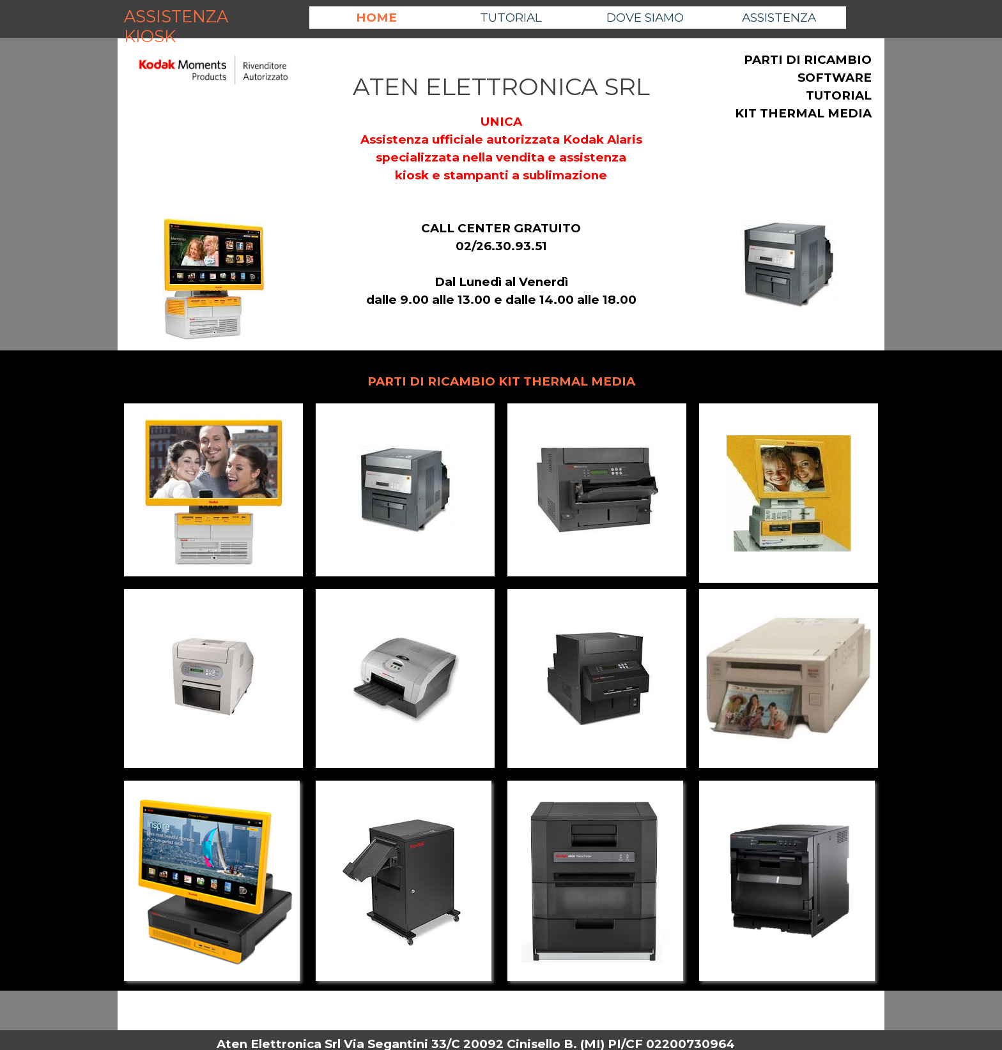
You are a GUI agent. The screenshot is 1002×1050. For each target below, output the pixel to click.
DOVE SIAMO (645, 17)
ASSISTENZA (779, 17)
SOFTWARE (835, 77)
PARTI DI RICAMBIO (808, 59)
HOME (376, 17)
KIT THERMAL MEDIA (803, 113)
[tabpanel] (213, 80)
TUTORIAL (511, 17)
